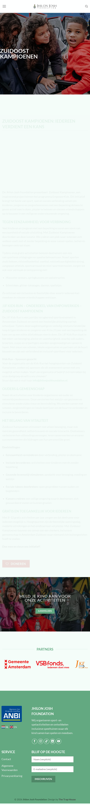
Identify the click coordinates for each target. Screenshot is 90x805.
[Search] (86, 6)
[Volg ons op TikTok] (46, 741)
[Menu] (4, 6)
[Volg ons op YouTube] (58, 741)
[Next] (83, 666)
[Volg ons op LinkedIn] (52, 741)
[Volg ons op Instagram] (40, 741)
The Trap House (67, 799)
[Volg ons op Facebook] (34, 741)
